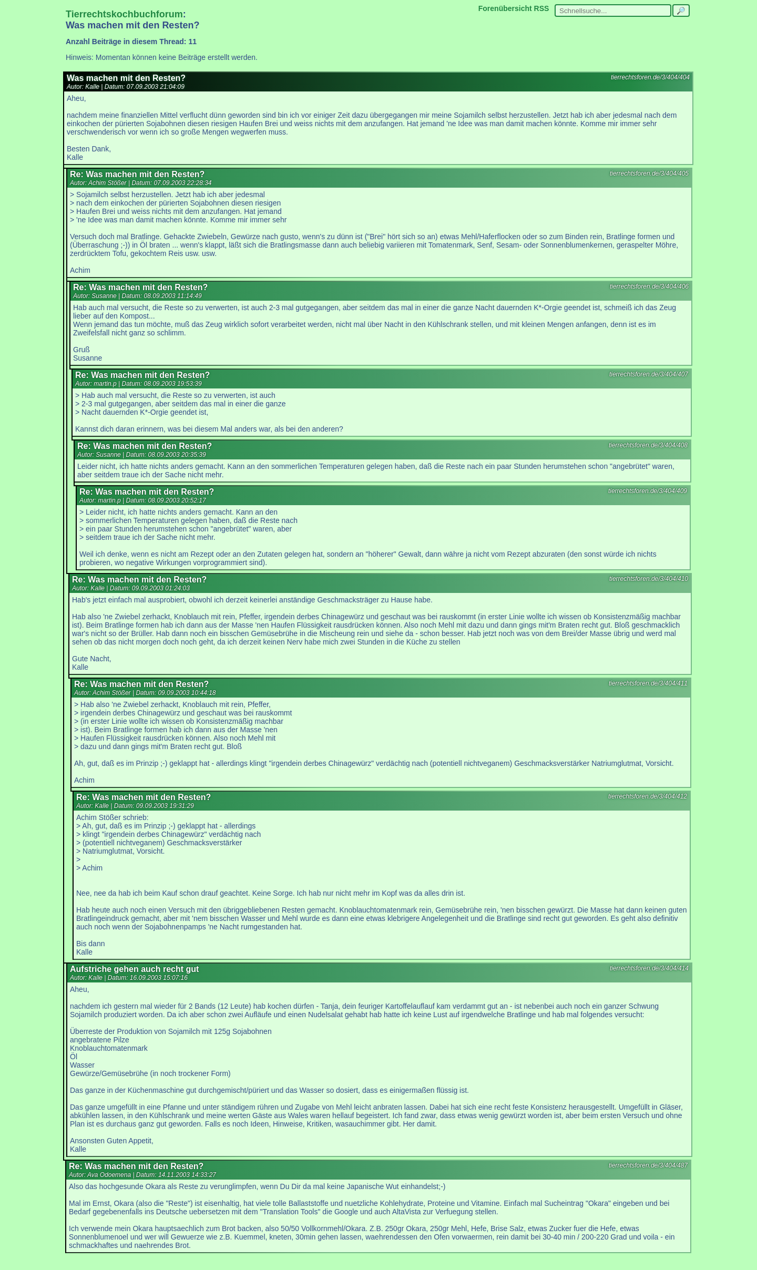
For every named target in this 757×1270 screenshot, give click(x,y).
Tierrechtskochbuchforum (124, 14)
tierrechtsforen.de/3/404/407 (648, 374)
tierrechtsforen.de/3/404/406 (649, 286)
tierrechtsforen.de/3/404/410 (648, 578)
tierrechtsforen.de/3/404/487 (648, 1165)
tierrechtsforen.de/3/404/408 (648, 445)
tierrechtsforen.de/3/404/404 (650, 77)
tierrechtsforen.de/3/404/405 (649, 173)
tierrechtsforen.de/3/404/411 (648, 683)
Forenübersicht (505, 8)
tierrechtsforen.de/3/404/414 (649, 968)
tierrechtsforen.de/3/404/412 (647, 796)
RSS (541, 8)
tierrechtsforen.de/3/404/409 (647, 491)
